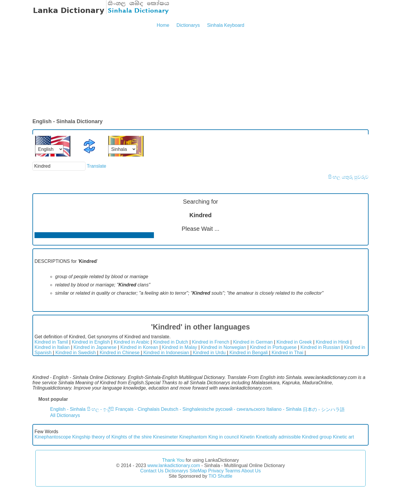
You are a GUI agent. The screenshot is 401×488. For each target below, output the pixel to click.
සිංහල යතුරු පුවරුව (348, 176)
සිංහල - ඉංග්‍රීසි (100, 409)
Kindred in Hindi (332, 341)
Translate (96, 166)
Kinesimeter (165, 436)
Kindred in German (252, 341)
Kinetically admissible (278, 436)
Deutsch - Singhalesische (187, 409)
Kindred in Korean (139, 347)
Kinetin (247, 436)
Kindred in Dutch (170, 341)
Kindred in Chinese (119, 352)
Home (163, 25)
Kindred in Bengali (248, 352)
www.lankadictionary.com (173, 465)
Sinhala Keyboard (225, 25)
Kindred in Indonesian (166, 352)
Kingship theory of (91, 436)
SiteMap (198, 470)
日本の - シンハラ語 (324, 409)
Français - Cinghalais (137, 409)
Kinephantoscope (52, 436)
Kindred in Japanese (94, 347)
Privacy (215, 470)
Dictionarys (188, 25)
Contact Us (152, 470)
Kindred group (317, 436)
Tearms (232, 470)
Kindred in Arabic (131, 341)
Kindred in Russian (320, 347)
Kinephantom (193, 436)
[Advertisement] (200, 73)
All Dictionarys (65, 415)
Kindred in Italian (52, 347)
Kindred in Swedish (75, 352)
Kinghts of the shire (131, 436)
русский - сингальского (240, 409)
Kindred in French (210, 341)
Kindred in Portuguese (273, 347)
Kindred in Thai (287, 352)
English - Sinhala (68, 409)
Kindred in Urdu (209, 352)
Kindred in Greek (294, 341)
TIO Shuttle (220, 476)
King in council (223, 436)
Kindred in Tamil (51, 341)
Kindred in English (91, 341)
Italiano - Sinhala (283, 409)
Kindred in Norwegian (223, 347)
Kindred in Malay (179, 347)
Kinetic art (343, 436)
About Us (251, 470)
